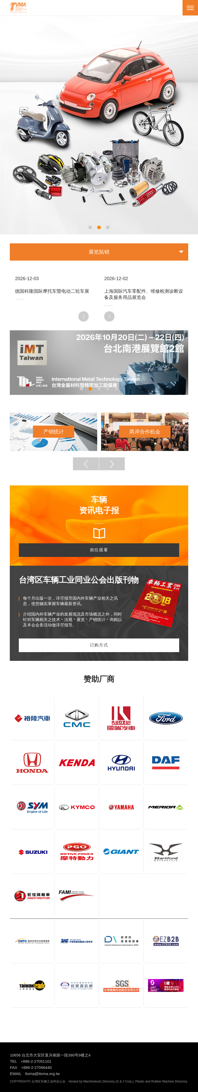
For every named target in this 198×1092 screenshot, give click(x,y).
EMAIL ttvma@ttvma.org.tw (35, 1073)
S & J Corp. (125, 1081)
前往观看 (99, 550)
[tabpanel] (99, 117)
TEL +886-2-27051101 (30, 1061)
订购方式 (99, 645)
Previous (84, 316)
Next (110, 316)
